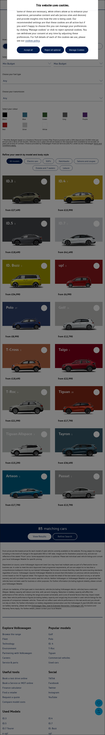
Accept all (28, 50)
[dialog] (52, 367)
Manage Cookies (76, 50)
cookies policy (32, 40)
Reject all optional (52, 50)
